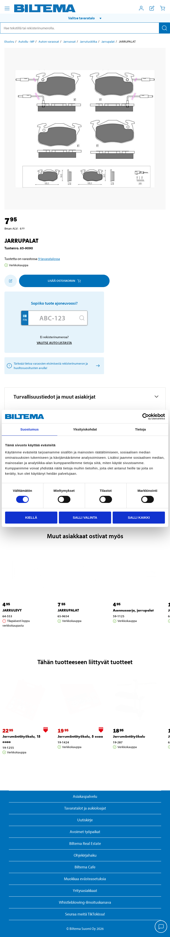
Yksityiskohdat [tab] (85, 429)
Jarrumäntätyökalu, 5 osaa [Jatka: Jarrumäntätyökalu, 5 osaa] (80, 736)
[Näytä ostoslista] (152, 8)
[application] (161, 927)
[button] (85, 18)
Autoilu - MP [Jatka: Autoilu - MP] (26, 42)
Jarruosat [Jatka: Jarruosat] (69, 42)
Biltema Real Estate (85, 843)
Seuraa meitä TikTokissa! (85, 914)
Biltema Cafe (85, 867)
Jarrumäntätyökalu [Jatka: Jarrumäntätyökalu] (129, 736)
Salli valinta (85, 517)
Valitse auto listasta (54, 343)
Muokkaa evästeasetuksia (85, 878)
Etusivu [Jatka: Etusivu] (9, 42)
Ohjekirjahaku (85, 855)
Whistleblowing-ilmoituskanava (85, 902)
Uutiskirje (85, 819)
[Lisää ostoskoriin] (10, 281)
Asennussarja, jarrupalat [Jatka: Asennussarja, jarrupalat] (133, 610)
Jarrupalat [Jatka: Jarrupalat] (108, 42)
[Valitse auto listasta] (97, 365)
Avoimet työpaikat (85, 831)
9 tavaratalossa (49, 258)
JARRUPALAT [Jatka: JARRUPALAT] (68, 610)
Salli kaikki (139, 517)
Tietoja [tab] (140, 429)
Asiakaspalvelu (85, 796)
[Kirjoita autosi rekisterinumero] (52, 318)
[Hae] (164, 28)
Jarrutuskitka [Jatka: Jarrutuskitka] (88, 42)
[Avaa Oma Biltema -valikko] (141, 8)
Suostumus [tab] (29, 429)
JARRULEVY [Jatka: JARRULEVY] (12, 610)
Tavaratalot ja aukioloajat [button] (85, 808)
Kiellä (31, 517)
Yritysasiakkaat (85, 890)
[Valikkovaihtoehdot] (7, 8)
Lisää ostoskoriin (64, 281)
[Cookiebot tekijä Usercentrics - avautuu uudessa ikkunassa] (145, 416)
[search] (85, 28)
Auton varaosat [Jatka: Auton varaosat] (49, 42)
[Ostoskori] (162, 8)
